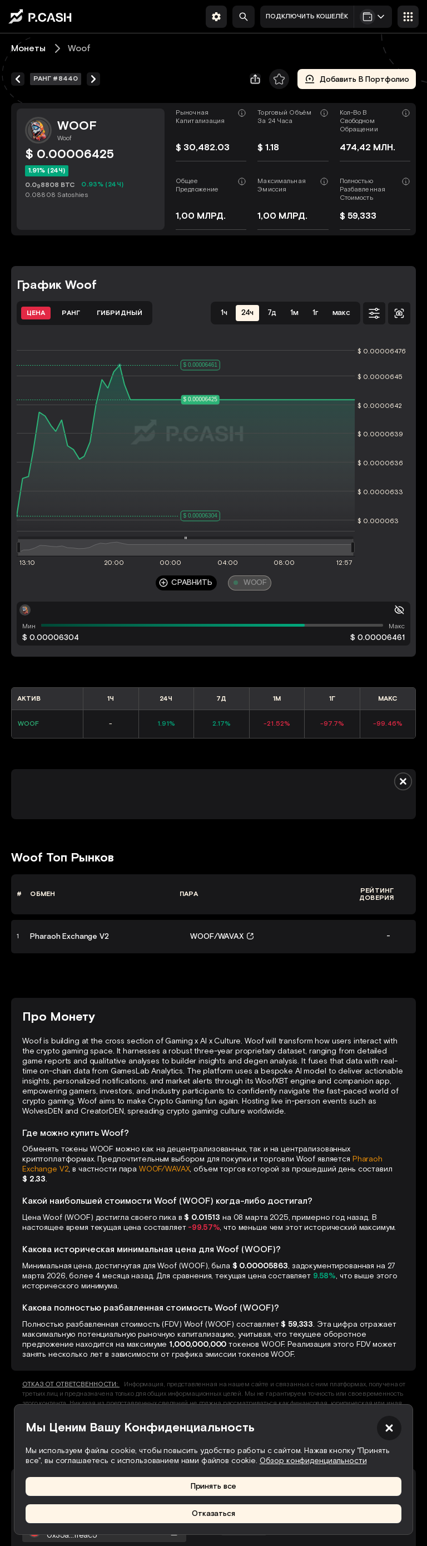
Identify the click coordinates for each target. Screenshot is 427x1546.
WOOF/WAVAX (164, 1169)
